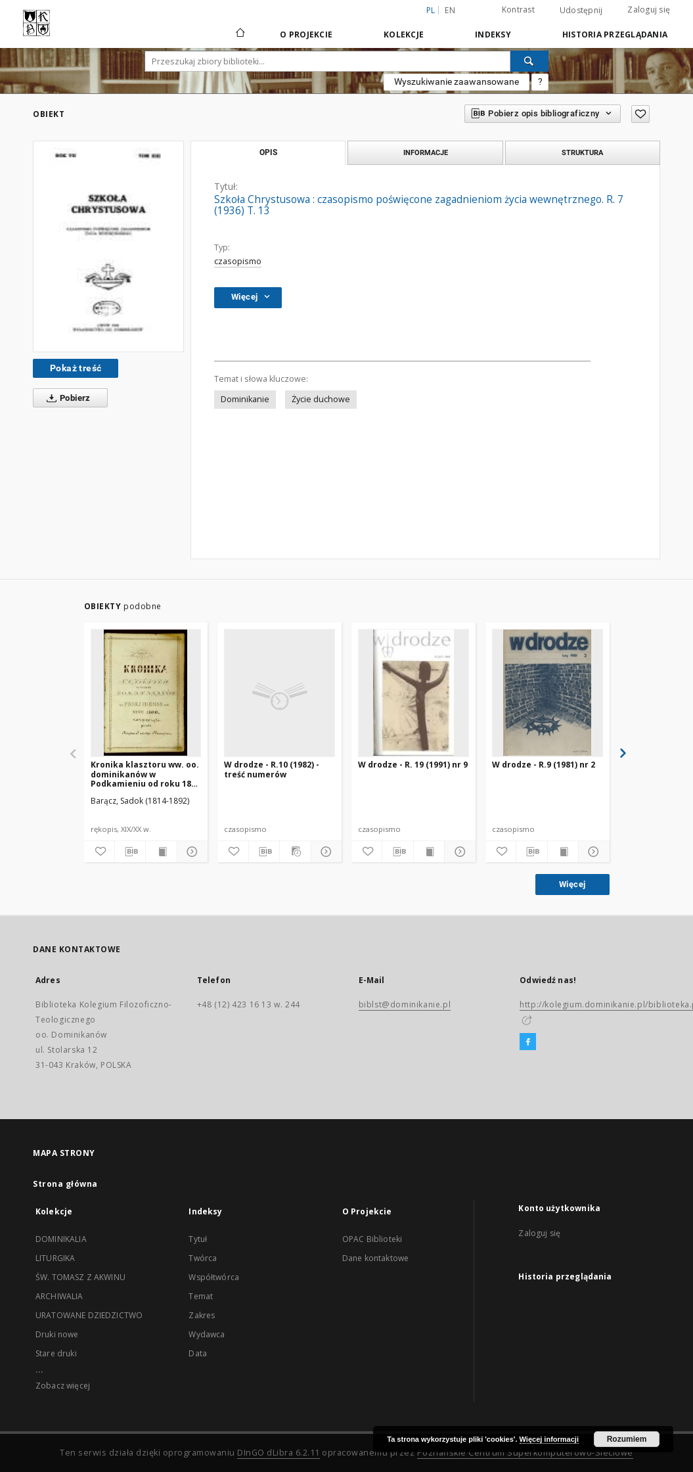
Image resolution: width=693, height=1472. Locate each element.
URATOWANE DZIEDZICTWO (89, 1315)
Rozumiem (627, 1439)
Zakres (202, 1315)
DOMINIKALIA (61, 1239)
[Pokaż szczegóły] (190, 851)
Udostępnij (581, 10)
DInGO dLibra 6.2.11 (278, 1452)
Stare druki (56, 1353)
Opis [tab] (268, 152)
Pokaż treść (75, 368)
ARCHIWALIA (59, 1296)
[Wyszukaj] (529, 61)
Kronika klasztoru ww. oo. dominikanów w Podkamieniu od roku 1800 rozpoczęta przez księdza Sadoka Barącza (145, 774)
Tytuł (198, 1239)
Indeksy (493, 34)
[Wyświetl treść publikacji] (161, 851)
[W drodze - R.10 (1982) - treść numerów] (279, 693)
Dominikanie (245, 399)
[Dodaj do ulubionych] (640, 114)
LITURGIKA (55, 1258)
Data (198, 1353)
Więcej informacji (549, 1439)
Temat (201, 1296)
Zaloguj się (648, 9)
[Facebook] (528, 1042)
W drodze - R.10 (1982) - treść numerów (271, 769)
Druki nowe (57, 1334)
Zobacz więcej (62, 1385)
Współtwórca (214, 1277)
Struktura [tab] (582, 152)
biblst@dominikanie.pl (405, 1004)
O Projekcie (306, 34)
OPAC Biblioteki (372, 1239)
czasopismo (237, 261)
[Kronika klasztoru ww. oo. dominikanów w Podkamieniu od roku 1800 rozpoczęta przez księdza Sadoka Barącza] (146, 693)
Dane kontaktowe (375, 1258)
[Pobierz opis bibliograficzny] (130, 851)
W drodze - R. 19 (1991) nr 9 (413, 764)
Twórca (203, 1258)
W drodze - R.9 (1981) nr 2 (543, 764)
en (450, 10)
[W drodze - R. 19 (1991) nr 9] (413, 693)
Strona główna (65, 1183)
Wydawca (207, 1334)
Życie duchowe (321, 399)
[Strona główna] (239, 34)
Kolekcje (404, 34)
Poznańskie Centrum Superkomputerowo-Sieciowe (525, 1452)
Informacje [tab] (425, 152)
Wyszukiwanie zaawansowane (456, 81)
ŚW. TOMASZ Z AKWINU (80, 1277)
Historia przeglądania (614, 34)
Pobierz (66, 398)
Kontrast (518, 9)
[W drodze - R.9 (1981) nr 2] (547, 693)
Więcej (572, 884)
